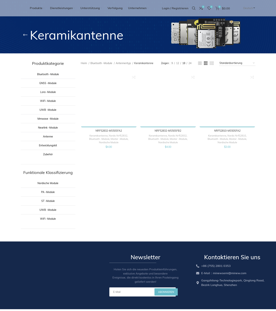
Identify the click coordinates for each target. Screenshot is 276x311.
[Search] (193, 8)
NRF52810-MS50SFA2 (227, 130)
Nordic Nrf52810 (237, 135)
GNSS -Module (48, 83)
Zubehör (48, 154)
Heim (84, 63)
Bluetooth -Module (48, 74)
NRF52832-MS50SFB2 (168, 130)
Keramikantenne (98, 135)
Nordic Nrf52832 (118, 135)
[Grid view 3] (205, 63)
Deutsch (249, 8)
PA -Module (48, 192)
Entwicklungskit (48, 145)
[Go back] (25, 35)
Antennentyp (124, 63)
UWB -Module (47, 109)
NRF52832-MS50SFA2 (108, 130)
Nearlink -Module (48, 127)
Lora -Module (48, 92)
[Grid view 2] (200, 63)
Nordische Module (47, 183)
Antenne (48, 136)
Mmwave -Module (48, 118)
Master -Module (119, 138)
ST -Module (48, 201)
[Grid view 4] (212, 63)
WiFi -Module (48, 101)
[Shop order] (237, 63)
